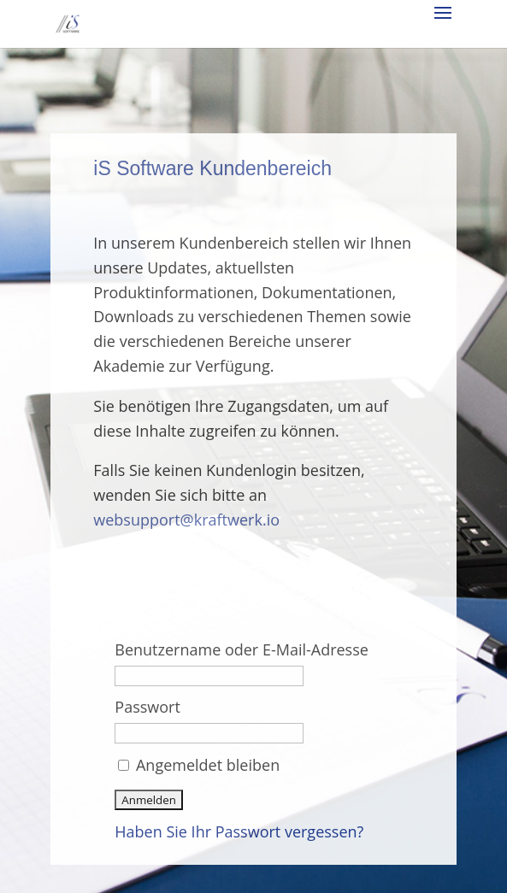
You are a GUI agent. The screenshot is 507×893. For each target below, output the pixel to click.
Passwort (147, 706)
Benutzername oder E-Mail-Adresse (241, 649)
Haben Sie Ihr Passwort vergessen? (239, 831)
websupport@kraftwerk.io (186, 519)
